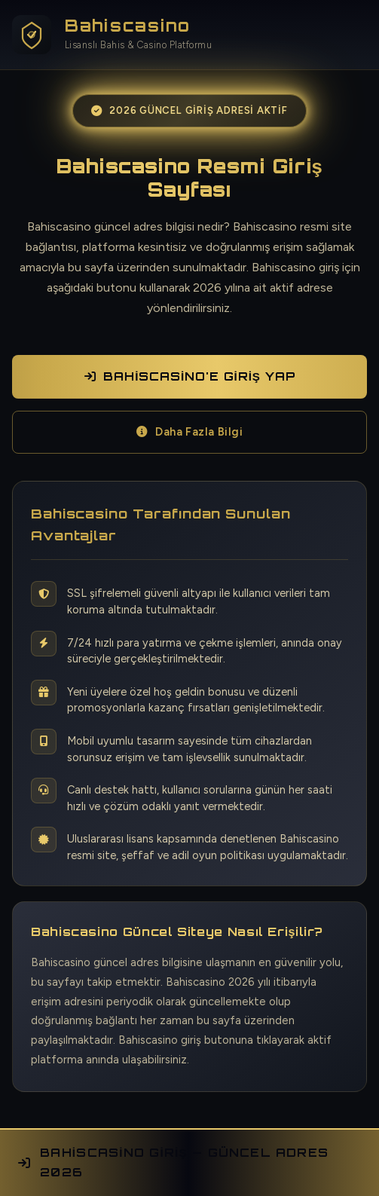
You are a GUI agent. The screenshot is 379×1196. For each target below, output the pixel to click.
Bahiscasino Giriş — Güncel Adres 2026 (173, 1162)
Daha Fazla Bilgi (189, 432)
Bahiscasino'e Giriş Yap (189, 376)
